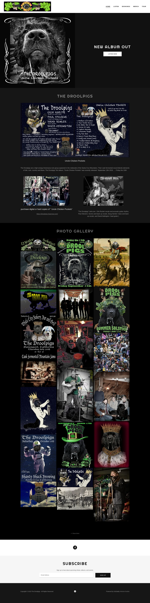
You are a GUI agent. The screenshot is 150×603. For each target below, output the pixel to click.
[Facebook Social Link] (75, 547)
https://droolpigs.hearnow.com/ (47, 214)
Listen (116, 6)
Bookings (126, 6)
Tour (144, 6)
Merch (136, 6)
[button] (75, 533)
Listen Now (112, 54)
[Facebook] (75, 591)
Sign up (103, 575)
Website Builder (125, 591)
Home (108, 6)
